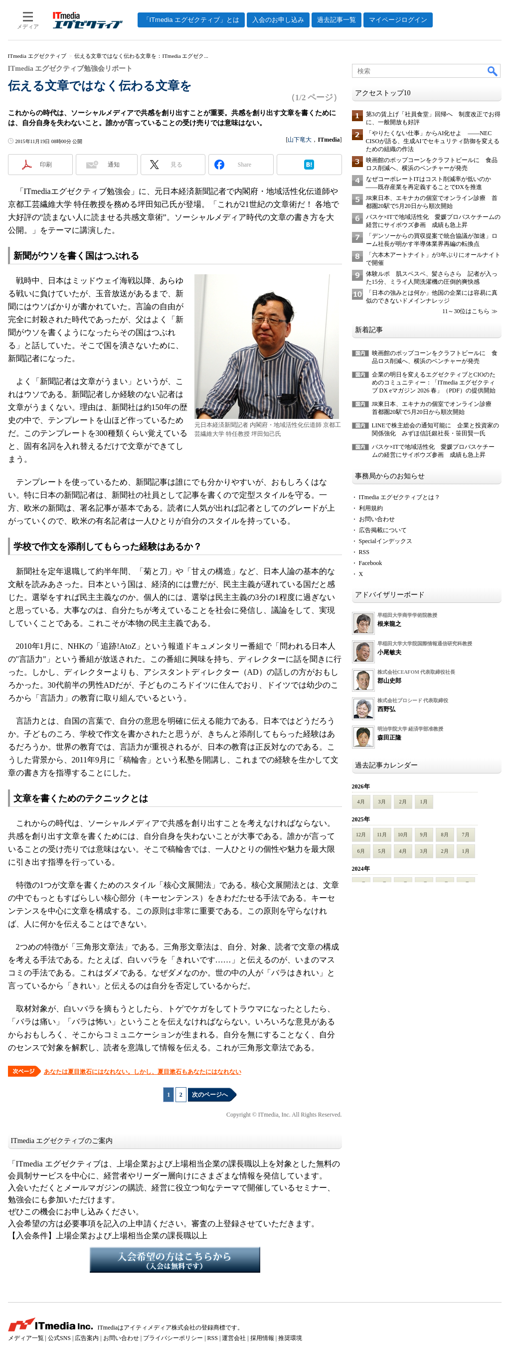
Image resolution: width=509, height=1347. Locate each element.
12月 (361, 834)
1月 (424, 801)
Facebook (370, 563)
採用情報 (262, 1338)
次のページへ (210, 1094)
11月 (382, 834)
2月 (403, 801)
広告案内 (87, 1338)
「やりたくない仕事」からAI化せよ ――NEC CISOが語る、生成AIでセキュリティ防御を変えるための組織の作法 (433, 141)
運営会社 (234, 1338)
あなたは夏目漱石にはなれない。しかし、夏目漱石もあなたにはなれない (142, 1071)
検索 (493, 71)
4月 (361, 801)
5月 (382, 851)
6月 (361, 851)
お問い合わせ (377, 519)
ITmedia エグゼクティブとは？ (400, 497)
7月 (466, 834)
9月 (424, 834)
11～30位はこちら (466, 311)
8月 (445, 834)
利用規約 (371, 508)
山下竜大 (300, 139)
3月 (382, 801)
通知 (114, 164)
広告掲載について (383, 530)
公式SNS (59, 1338)
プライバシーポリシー (173, 1338)
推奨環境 (290, 1338)
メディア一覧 (26, 1338)
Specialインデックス (385, 541)
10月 (403, 834)
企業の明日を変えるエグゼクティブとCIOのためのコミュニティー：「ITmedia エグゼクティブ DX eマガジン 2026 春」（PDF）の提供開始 (434, 382)
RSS (364, 552)
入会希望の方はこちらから (175, 1260)
